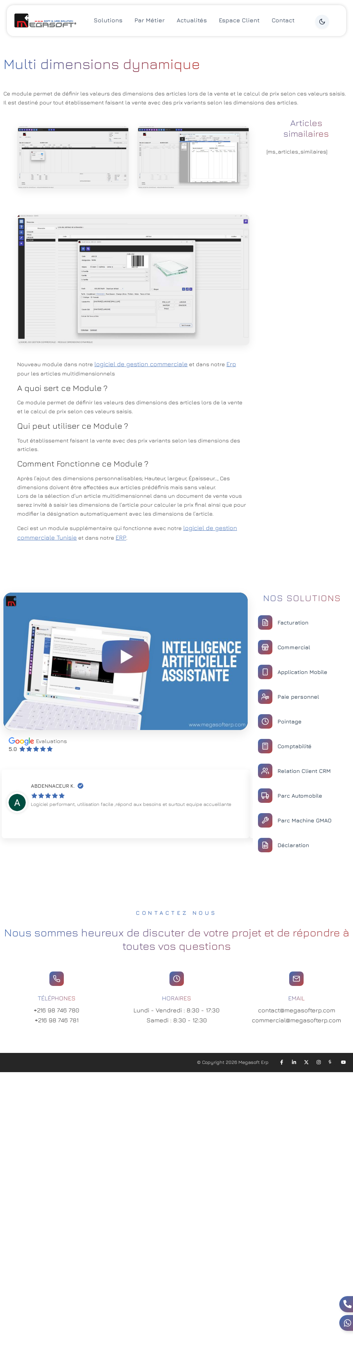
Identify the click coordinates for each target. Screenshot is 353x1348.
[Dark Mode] (322, 22)
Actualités (192, 20)
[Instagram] (318, 1062)
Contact (283, 20)
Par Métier (149, 20)
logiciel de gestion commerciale (141, 364)
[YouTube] (343, 1062)
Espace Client (239, 20)
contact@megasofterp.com (296, 1010)
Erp (231, 364)
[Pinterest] (331, 1062)
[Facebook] (281, 1062)
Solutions (108, 20)
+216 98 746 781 (57, 1020)
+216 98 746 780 (56, 1010)
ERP (121, 537)
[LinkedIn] (294, 1062)
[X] (306, 1062)
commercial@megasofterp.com (296, 1020)
